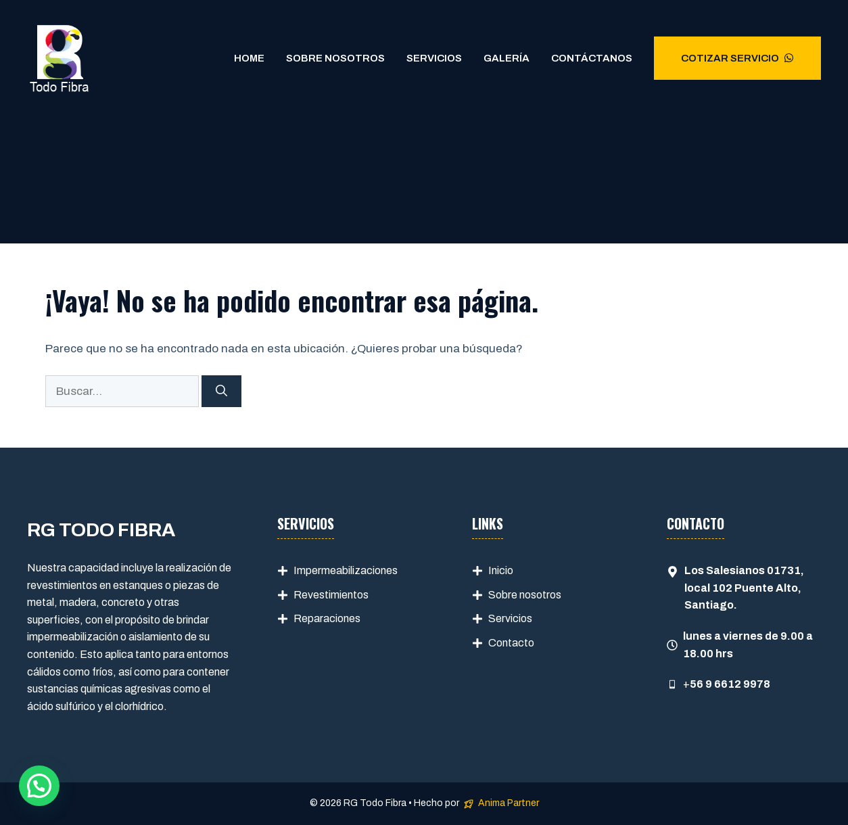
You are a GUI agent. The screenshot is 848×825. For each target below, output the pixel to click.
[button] (39, 785)
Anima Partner (508, 803)
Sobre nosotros (524, 594)
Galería (506, 58)
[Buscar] (221, 391)
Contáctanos (591, 58)
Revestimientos (331, 594)
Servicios (434, 58)
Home (249, 58)
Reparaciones (326, 618)
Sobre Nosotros (335, 58)
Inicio (500, 570)
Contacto (511, 643)
